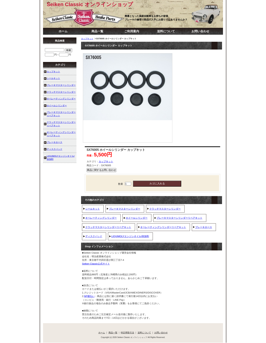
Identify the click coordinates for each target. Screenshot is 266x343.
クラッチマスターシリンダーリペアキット (108, 227)
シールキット (92, 208)
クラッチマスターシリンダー (165, 208)
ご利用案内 (131, 31)
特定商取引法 (127, 332)
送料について (166, 31)
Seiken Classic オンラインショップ (90, 4)
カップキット (87, 38)
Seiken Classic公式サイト (96, 263)
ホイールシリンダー (136, 217)
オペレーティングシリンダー (101, 217)
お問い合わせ (200, 31)
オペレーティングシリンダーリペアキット (163, 227)
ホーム (63, 31)
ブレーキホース (203, 227)
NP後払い (89, 296)
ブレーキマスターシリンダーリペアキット (179, 217)
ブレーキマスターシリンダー (124, 208)
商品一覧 (97, 31)
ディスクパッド (93, 236)
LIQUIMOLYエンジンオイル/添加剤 (130, 236)
